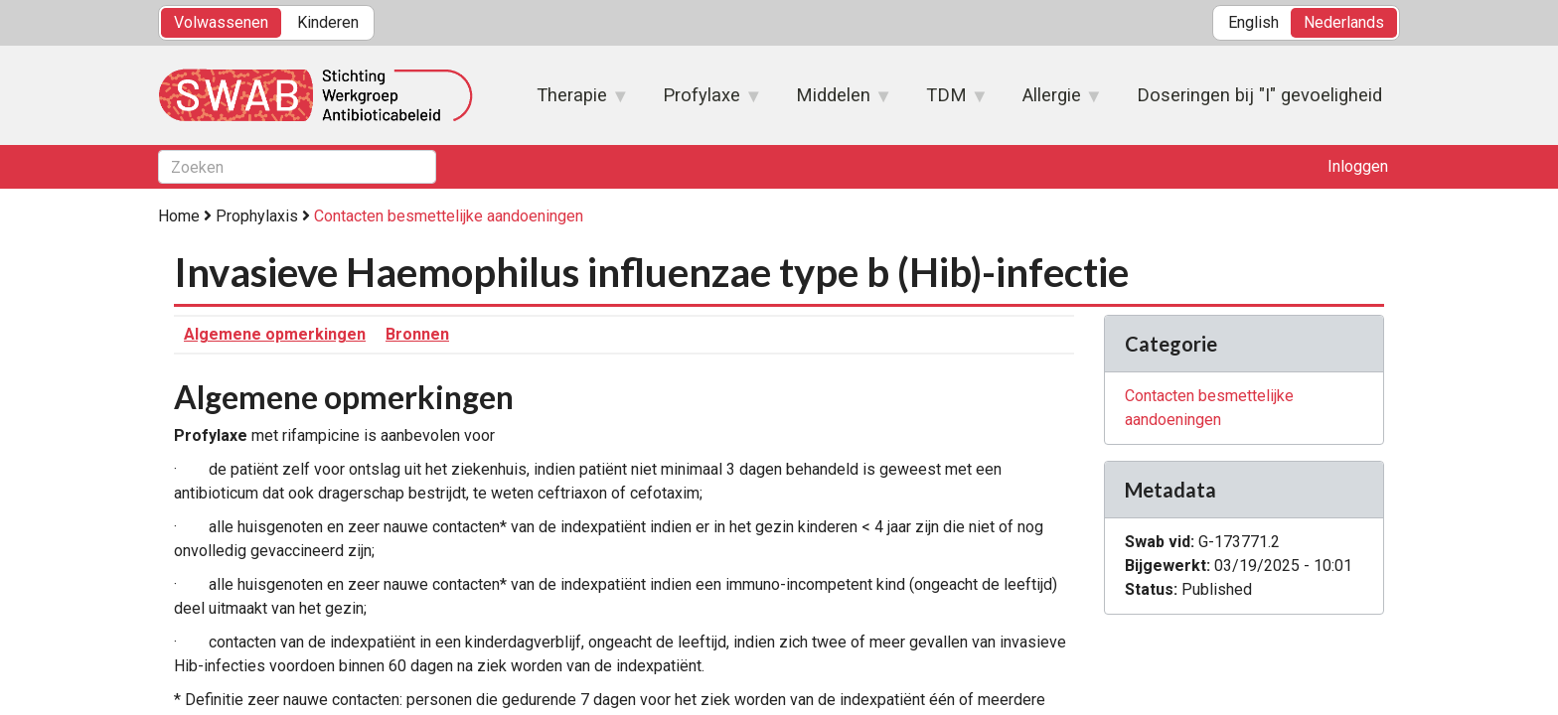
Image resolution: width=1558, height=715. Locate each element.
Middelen (834, 101)
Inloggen (1357, 166)
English (1253, 22)
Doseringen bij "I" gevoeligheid (1259, 94)
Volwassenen (221, 22)
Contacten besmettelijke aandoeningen (448, 216)
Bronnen (417, 334)
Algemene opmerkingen (275, 334)
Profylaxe (702, 101)
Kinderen (328, 22)
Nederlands (1344, 22)
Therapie (573, 101)
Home (179, 216)
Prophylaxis (257, 216)
